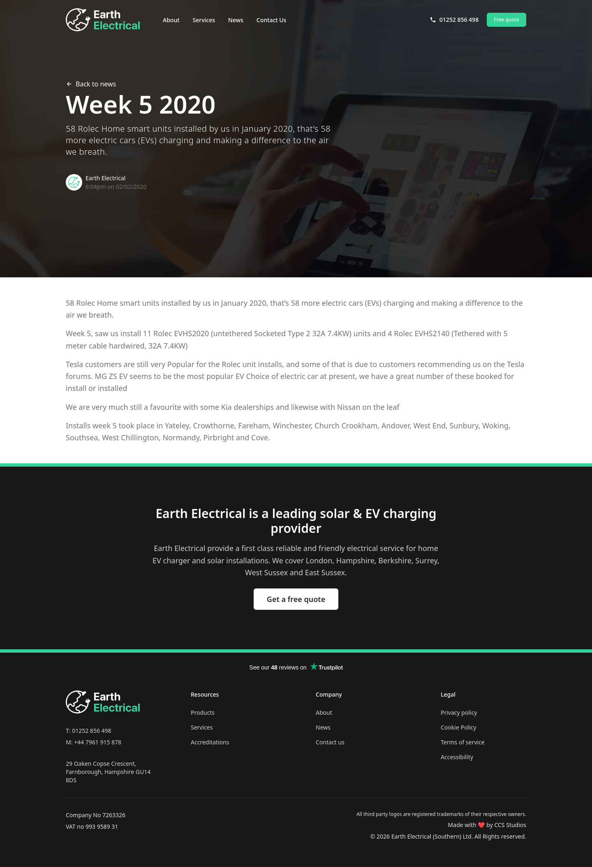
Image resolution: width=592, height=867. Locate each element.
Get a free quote (296, 599)
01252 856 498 (454, 19)
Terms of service (463, 742)
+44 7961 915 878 (97, 742)
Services (204, 20)
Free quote (506, 19)
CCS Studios (510, 825)
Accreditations (210, 742)
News (235, 20)
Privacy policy (459, 712)
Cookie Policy (458, 727)
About (171, 20)
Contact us (330, 742)
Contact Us (272, 20)
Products (203, 712)
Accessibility (457, 757)
